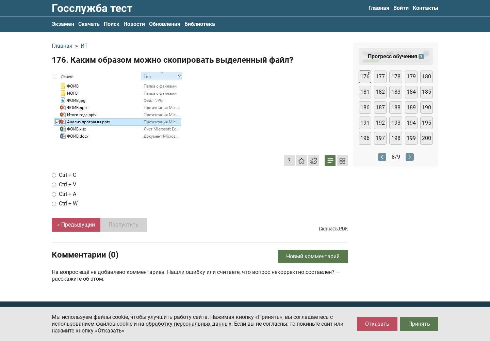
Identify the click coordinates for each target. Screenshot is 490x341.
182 (380, 92)
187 (380, 107)
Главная (379, 8)
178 (396, 76)
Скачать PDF (333, 228)
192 (380, 123)
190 (426, 107)
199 (411, 138)
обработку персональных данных (188, 324)
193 (396, 123)
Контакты (425, 8)
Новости (134, 24)
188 (396, 107)
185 (426, 92)
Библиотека (199, 24)
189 (411, 107)
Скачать (89, 24)
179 (411, 76)
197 (380, 138)
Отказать (377, 324)
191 (365, 123)
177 (380, 76)
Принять (419, 324)
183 (396, 92)
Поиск (111, 24)
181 (365, 92)
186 (365, 107)
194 (411, 123)
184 (411, 92)
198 (396, 138)
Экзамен (63, 24)
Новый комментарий (313, 256)
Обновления (164, 24)
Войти (401, 8)
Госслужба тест (92, 8)
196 (365, 138)
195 (426, 123)
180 (426, 76)
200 (426, 138)
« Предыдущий (76, 224)
